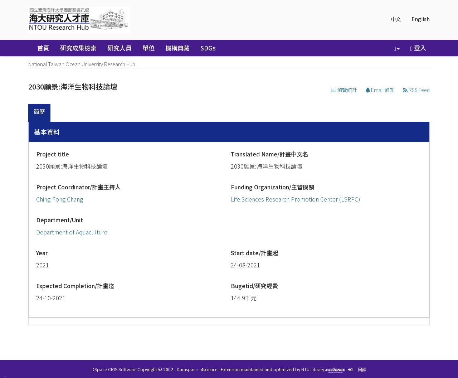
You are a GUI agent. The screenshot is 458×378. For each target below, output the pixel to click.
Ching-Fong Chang (59, 199)
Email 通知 (380, 89)
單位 (148, 47)
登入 (418, 47)
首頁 (43, 47)
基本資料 (47, 131)
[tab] (39, 113)
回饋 (362, 369)
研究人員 (119, 47)
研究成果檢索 (78, 47)
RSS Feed (416, 89)
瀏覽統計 (344, 89)
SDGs (208, 47)
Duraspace (187, 369)
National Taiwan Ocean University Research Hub (81, 64)
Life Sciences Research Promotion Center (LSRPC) (295, 199)
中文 (396, 19)
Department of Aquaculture (71, 232)
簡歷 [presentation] (39, 111)
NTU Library (312, 369)
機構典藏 (177, 47)
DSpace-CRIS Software (114, 369)
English (420, 19)
